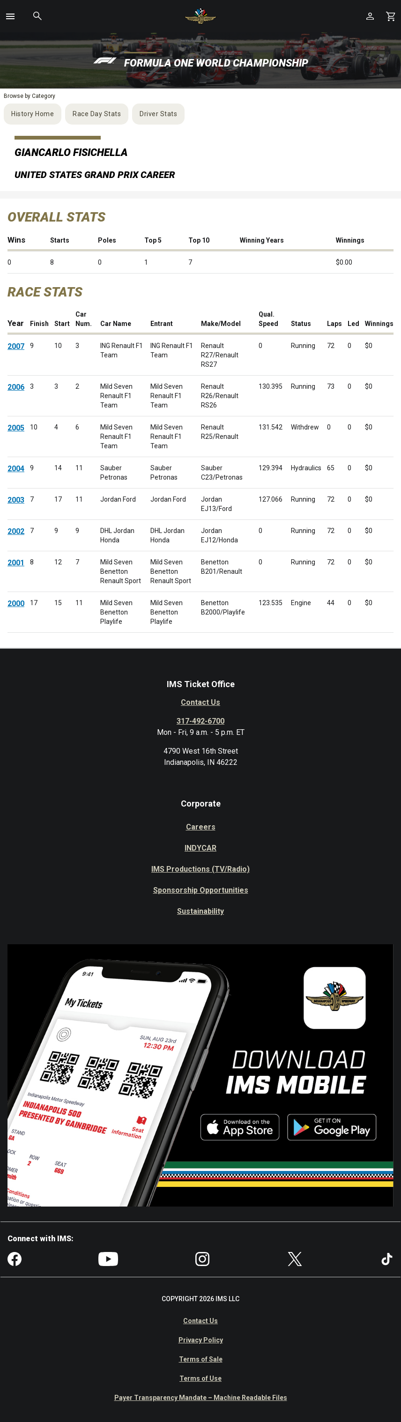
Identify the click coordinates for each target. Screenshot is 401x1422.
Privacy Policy (200, 1340)
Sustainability (200, 911)
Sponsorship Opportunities (200, 890)
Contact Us (200, 702)
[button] (10, 16)
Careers (200, 826)
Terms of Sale (201, 1359)
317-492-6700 (200, 721)
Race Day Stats (97, 114)
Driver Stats (158, 114)
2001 (15, 562)
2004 (15, 468)
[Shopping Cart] (390, 16)
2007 (15, 346)
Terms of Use (200, 1378)
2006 (15, 387)
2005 (15, 427)
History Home (32, 114)
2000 (15, 603)
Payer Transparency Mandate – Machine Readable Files (200, 1397)
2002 (15, 531)
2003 (15, 500)
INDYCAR (200, 848)
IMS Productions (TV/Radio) (200, 869)
